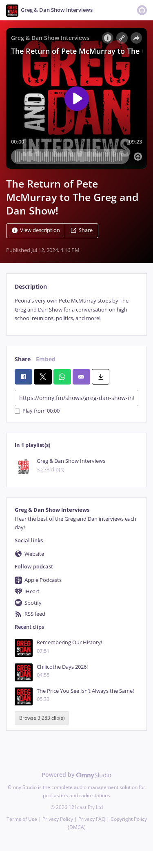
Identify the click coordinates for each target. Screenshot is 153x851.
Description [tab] (31, 286)
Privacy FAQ (91, 819)
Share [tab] (23, 359)
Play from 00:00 (37, 411)
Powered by (76, 774)
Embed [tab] (45, 359)
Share (82, 230)
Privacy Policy (57, 819)
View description (36, 230)
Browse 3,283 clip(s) (42, 717)
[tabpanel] (76, 309)
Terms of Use (22, 819)
